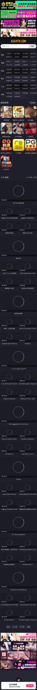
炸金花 (17, 57)
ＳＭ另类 (33, 65)
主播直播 (25, 65)
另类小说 (17, 88)
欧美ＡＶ (25, 61)
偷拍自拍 (17, 69)
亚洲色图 (17, 77)
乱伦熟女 (25, 73)
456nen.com (18, 41)
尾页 (28, 627)
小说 (2, 86)
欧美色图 (25, 77)
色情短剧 (17, 96)
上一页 (15, 627)
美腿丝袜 (9, 81)
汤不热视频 (33, 93)
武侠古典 (33, 85)
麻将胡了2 (9, 57)
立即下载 (30, 686)
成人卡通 (25, 69)
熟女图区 (25, 81)
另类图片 (33, 81)
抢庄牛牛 (33, 57)
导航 (2, 94)
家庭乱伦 (17, 85)
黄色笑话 (25, 88)
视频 (2, 63)
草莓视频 (25, 93)
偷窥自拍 (9, 77)
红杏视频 (9, 96)
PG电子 (9, 53)
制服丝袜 (9, 73)
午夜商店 (17, 93)
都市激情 (9, 85)
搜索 (32, 46)
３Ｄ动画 (33, 61)
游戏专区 (33, 53)
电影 (2, 71)
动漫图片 (33, 77)
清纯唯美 (17, 81)
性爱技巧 (33, 88)
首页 (8, 627)
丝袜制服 (17, 65)
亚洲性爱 (9, 69)
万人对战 (25, 53)
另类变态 (33, 73)
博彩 (2, 55)
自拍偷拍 (17, 61)
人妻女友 (25, 85)
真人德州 (17, 53)
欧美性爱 (33, 69)
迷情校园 (9, 88)
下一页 (22, 627)
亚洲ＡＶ (9, 61)
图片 (2, 79)
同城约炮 (9, 93)
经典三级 (17, 73)
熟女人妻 (9, 65)
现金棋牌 (25, 57)
